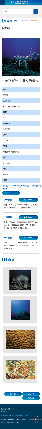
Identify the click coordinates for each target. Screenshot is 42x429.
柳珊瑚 (34, 186)
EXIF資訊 (30, 80)
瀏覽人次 (4, 411)
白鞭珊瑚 (6, 186)
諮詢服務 (13, 394)
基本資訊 (12, 80)
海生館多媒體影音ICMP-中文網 (19, 2)
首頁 (25, 20)
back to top (35, 419)
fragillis (21, 186)
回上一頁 (31, 394)
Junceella (14, 186)
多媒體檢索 (33, 20)
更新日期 (4, 409)
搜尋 (35, 11)
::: (3, 19)
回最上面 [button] (31, 398)
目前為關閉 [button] (2, 2)
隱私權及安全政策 (22, 415)
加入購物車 (28, 200)
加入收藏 (11, 193)
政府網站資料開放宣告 (8, 415)
